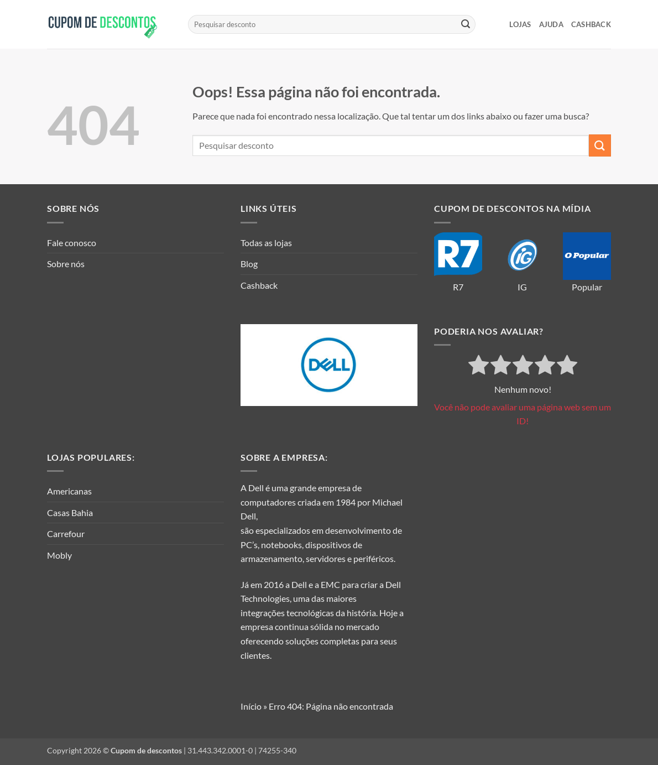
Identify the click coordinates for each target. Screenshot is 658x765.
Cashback (591, 24)
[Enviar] (465, 24)
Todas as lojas (266, 242)
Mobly (59, 555)
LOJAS (520, 24)
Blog (249, 263)
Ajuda (551, 24)
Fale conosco (71, 242)
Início (251, 706)
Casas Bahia (70, 512)
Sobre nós (66, 263)
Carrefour (66, 533)
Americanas (69, 491)
